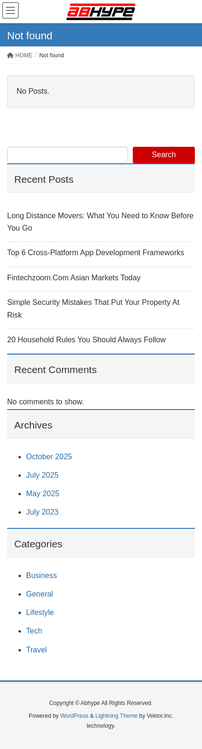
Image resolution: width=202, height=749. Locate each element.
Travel (36, 650)
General (39, 594)
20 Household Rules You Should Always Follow (86, 340)
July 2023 (42, 512)
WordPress (74, 716)
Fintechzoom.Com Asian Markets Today (74, 278)
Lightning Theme (116, 716)
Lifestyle (40, 612)
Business (41, 575)
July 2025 (42, 475)
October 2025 (49, 457)
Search (164, 155)
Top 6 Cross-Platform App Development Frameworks (95, 253)
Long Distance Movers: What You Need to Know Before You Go (100, 222)
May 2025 (42, 494)
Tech (34, 631)
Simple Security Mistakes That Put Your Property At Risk (93, 308)
